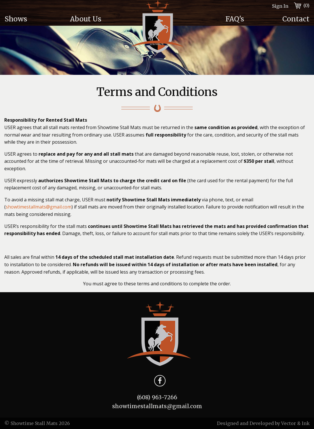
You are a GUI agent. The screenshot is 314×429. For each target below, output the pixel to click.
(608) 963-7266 (157, 397)
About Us (85, 19)
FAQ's (235, 19)
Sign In (280, 6)
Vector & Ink (295, 423)
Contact (295, 19)
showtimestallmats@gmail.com (38, 207)
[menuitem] (32, 19)
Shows (16, 19)
